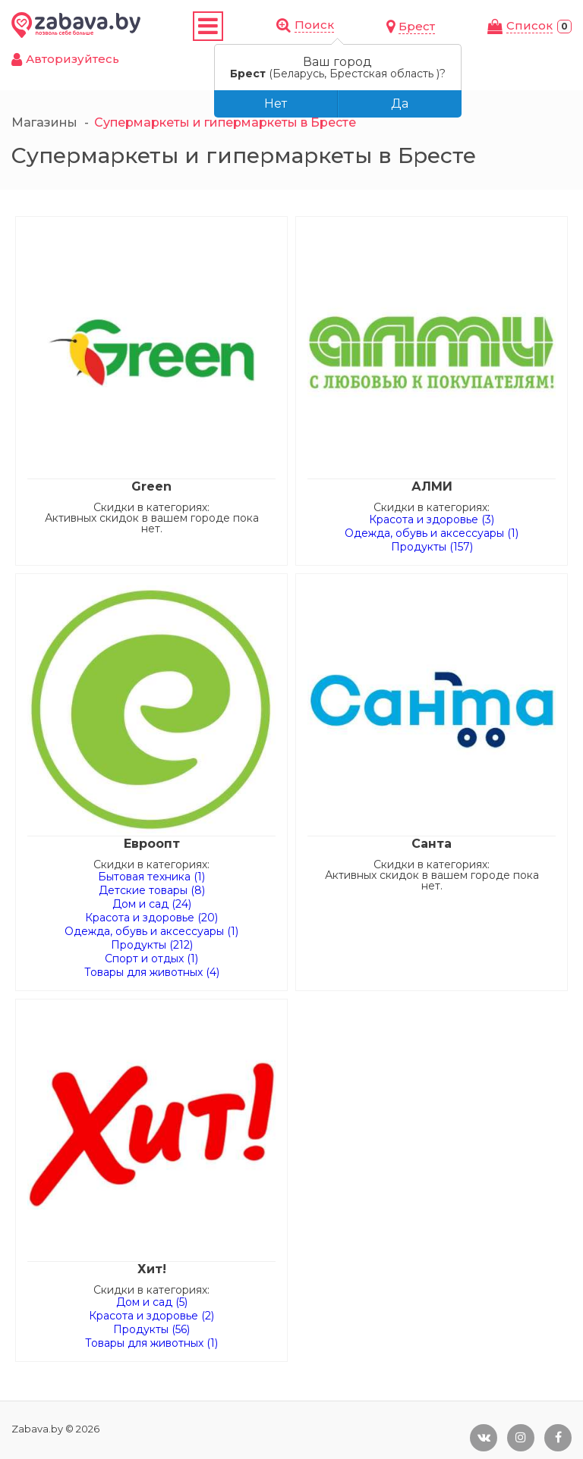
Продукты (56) (151, 1329)
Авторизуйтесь (72, 59)
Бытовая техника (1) (151, 876)
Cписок (529, 25)
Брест (417, 26)
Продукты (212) (152, 945)
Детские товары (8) (152, 890)
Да (399, 103)
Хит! (151, 1269)
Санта (431, 843)
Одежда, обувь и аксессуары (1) (431, 533)
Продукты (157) (432, 547)
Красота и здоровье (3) (431, 519)
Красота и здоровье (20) (151, 917)
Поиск (314, 24)
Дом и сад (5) (152, 1302)
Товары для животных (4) (151, 972)
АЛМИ (431, 486)
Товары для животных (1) (151, 1343)
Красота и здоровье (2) (151, 1316)
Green (151, 486)
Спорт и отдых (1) (151, 958)
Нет (275, 103)
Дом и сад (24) (151, 904)
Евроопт (152, 843)
